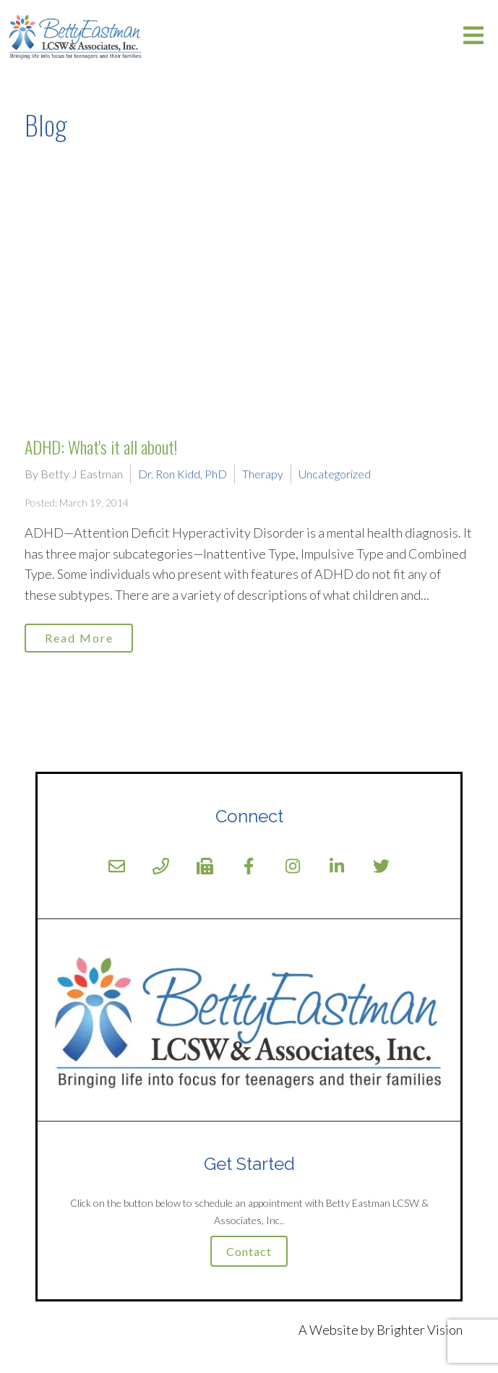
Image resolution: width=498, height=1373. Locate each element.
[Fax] (205, 866)
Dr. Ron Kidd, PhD (182, 474)
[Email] (116, 866)
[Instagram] (293, 866)
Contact (249, 1251)
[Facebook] (249, 866)
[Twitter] (381, 866)
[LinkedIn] (337, 866)
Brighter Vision (420, 1330)
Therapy (262, 474)
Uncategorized (335, 474)
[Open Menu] (473, 36)
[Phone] (161, 866)
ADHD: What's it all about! (101, 447)
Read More (79, 638)
